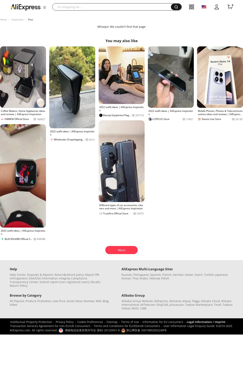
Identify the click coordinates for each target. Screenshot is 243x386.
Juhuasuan (176, 305)
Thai (135, 278)
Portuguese (141, 275)
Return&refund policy (69, 275)
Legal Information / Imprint (206, 322)
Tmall (217, 305)
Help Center (18, 275)
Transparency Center (24, 282)
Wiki (98, 301)
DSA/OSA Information (43, 278)
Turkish (209, 275)
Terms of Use (130, 322)
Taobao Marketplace (199, 305)
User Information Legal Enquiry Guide (189, 326)
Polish (165, 278)
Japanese (221, 275)
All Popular (17, 301)
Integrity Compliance (73, 278)
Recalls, (96, 282)
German (178, 275)
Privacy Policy (65, 322)
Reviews (89, 301)
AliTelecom (147, 305)
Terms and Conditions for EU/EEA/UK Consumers (127, 326)
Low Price (59, 301)
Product (31, 301)
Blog (106, 301)
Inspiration (17, 19)
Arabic (144, 278)
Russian (127, 275)
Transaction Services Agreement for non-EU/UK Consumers (50, 326)
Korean (126, 278)
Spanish (155, 275)
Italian (189, 275)
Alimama (175, 301)
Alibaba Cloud (210, 301)
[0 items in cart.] (230, 7)
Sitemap (112, 322)
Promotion (44, 301)
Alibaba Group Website (137, 301)
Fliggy (196, 301)
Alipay (186, 301)
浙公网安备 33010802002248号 (144, 330)
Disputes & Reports (40, 275)
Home (3, 19)
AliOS (135, 308)
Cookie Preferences (90, 322)
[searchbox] (113, 6)
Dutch (199, 275)
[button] (44, 7)
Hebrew (154, 278)
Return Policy (19, 286)
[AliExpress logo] (25, 7)
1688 (143, 308)
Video (13, 305)
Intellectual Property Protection (31, 322)
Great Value (74, 301)
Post (30, 19)
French (167, 275)
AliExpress (161, 301)
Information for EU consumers (162, 322)
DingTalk (162, 305)
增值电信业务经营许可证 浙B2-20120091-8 (92, 330)
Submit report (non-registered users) (64, 282)
